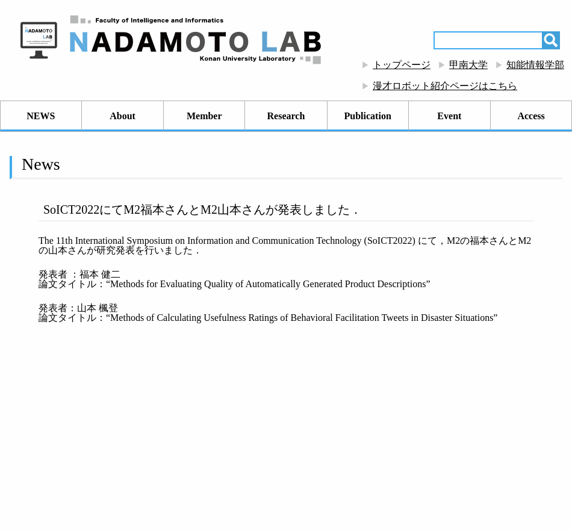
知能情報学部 (535, 65)
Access (530, 116)
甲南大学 (468, 65)
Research (286, 116)
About (122, 116)
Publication (367, 116)
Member (204, 116)
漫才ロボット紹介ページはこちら (445, 86)
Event (449, 116)
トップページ (402, 65)
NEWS (40, 116)
